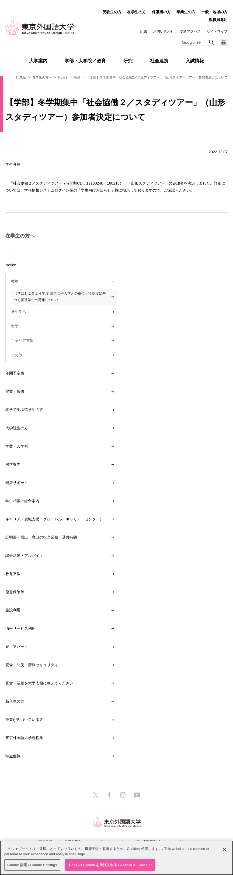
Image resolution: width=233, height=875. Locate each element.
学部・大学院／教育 (85, 60)
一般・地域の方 (214, 12)
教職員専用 (218, 20)
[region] (116, 858)
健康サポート (16, 483)
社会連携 (159, 60)
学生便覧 (12, 756)
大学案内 (38, 60)
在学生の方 (136, 12)
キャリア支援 (22, 340)
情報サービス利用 (20, 628)
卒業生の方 (185, 12)
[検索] (195, 43)
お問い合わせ (163, 31)
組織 (143, 31)
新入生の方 (14, 701)
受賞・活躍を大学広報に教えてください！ (41, 683)
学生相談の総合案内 (22, 501)
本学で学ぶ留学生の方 (24, 409)
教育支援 (12, 573)
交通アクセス (190, 31)
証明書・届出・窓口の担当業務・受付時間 (41, 537)
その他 (16, 355)
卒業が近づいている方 (24, 719)
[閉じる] (224, 849)
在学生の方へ (42, 77)
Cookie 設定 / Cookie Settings (32, 865)
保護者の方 (161, 12)
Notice (62, 77)
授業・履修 (14, 391)
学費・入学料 (16, 446)
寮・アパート (16, 647)
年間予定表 (14, 373)
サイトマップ (217, 31)
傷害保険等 (14, 592)
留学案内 (12, 464)
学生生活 (18, 311)
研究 (128, 60)
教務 (77, 77)
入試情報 (195, 60)
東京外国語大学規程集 (24, 738)
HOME (21, 77)
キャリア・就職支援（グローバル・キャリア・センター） (54, 519)
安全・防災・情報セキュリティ (31, 665)
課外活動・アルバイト (24, 555)
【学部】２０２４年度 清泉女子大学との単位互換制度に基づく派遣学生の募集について (60, 296)
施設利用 (12, 610)
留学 (15, 326)
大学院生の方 (16, 428)
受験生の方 (112, 12)
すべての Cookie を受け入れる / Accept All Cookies (110, 865)
